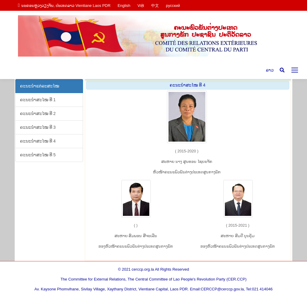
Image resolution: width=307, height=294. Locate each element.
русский (173, 5)
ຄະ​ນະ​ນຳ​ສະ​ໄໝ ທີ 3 (38, 127)
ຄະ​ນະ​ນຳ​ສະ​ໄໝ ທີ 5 (38, 154)
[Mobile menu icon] (295, 70)
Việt (140, 5)
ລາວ (270, 70)
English (124, 5)
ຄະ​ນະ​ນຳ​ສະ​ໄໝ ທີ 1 (38, 99)
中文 (155, 5)
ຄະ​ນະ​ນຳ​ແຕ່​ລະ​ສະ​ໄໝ (39, 86)
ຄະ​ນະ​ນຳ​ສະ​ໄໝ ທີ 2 (38, 113)
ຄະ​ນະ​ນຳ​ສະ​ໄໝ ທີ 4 (38, 141)
